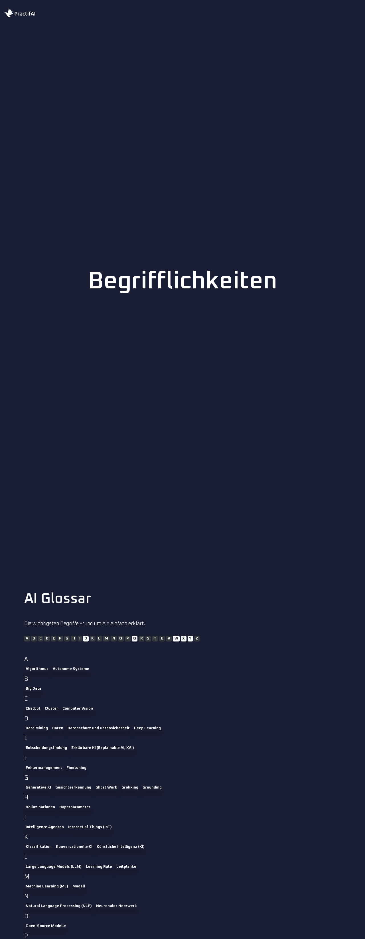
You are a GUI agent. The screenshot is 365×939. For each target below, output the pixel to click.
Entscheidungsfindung (46, 748)
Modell (78, 886)
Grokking (129, 787)
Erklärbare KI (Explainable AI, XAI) (102, 748)
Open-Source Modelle (46, 926)
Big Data (33, 688)
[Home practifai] (31, 13)
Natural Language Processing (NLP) (59, 906)
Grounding (152, 787)
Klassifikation (39, 847)
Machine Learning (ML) (47, 886)
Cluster (51, 708)
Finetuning (76, 768)
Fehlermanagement (44, 768)
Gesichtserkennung (73, 787)
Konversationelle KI (74, 847)
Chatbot (33, 708)
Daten (57, 728)
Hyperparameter (74, 807)
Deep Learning (147, 728)
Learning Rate (99, 867)
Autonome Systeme (71, 669)
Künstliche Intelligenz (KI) (121, 847)
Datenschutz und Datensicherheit (99, 728)
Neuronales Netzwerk (116, 906)
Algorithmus (37, 669)
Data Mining (37, 728)
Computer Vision (77, 708)
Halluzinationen (40, 807)
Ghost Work (106, 787)
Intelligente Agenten (45, 827)
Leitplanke (126, 867)
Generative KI (38, 787)
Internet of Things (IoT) (90, 827)
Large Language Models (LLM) (54, 867)
